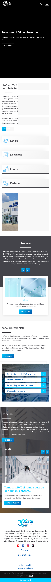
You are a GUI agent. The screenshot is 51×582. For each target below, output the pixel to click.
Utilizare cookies (25, 565)
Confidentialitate (25, 568)
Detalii (31, 576)
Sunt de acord (25, 580)
